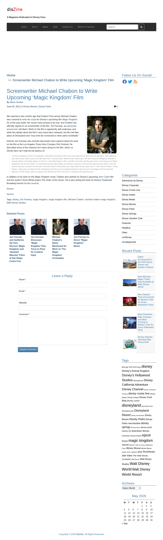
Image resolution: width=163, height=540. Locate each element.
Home (11, 75)
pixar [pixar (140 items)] (140, 452)
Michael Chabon (76, 199)
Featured (126, 223)
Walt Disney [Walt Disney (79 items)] (135, 459)
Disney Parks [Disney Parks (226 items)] (137, 419)
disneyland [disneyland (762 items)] (131, 405)
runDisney (127, 237)
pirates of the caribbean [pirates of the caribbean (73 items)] (129, 452)
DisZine (80, 534)
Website (23, 303)
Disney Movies (129, 204)
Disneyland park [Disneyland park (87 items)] (128, 411)
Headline (126, 228)
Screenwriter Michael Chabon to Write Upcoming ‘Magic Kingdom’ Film (63, 80)
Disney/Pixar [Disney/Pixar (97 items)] (138, 381)
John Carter (104, 177)
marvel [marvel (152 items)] (125, 445)
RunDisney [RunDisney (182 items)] (149, 451)
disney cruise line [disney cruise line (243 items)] (138, 393)
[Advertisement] (81, 50)
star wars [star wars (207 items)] (127, 455)
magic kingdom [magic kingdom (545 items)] (141, 441)
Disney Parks (128, 209)
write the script (29, 119)
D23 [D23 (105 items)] (130, 367)
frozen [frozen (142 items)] (125, 441)
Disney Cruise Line (131, 190)
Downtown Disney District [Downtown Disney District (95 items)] (132, 436)
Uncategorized (129, 242)
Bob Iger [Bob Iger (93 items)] (125, 367)
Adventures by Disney (132, 180)
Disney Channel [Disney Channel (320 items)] (132, 389)
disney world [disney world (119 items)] (146, 427)
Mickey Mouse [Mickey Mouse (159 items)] (133, 448)
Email (22, 291)
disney (16, 199)
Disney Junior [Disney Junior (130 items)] (133, 401)
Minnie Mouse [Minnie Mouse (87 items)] (146, 448)
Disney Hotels (128, 195)
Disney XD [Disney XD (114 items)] (126, 431)
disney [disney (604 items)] (146, 366)
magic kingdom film (58, 199)
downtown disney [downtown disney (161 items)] (140, 431)
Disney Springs (129, 214)
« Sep (125, 523)
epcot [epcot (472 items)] (146, 435)
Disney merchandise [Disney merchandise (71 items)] (137, 415)
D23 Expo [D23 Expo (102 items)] (137, 367)
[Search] (122, 27)
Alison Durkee (16, 102)
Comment (24, 314)
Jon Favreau (26, 199)
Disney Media (128, 199)
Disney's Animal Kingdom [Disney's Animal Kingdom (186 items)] (135, 371)
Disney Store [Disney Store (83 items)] (135, 427)
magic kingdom (40, 199)
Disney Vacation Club (132, 218)
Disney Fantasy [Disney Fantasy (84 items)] (133, 397)
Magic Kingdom (69, 119)
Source (10, 189)
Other (124, 232)
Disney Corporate (130, 185)
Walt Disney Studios (16, 203)
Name (22, 279)
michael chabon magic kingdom (100, 199)
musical (31, 183)
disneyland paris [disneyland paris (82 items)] (147, 406)
